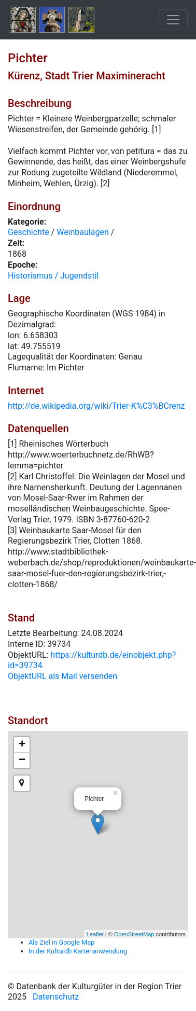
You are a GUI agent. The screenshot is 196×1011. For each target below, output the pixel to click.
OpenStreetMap (134, 934)
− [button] (22, 760)
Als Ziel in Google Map (61, 942)
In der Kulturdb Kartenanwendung (78, 951)
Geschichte (28, 232)
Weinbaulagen (83, 232)
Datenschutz (56, 997)
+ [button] (22, 745)
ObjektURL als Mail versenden (62, 676)
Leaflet (95, 934)
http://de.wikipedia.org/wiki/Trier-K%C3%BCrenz (96, 406)
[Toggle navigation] (173, 19)
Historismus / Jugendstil (53, 276)
